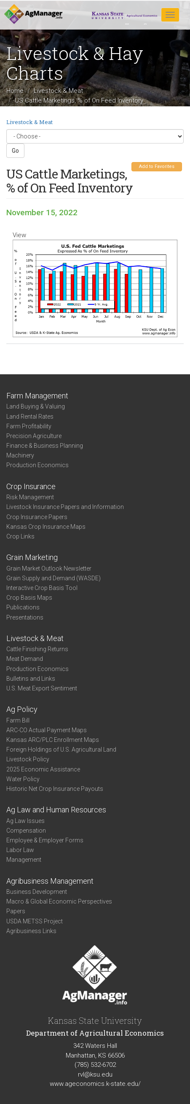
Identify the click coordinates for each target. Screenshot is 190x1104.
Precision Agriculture (34, 436)
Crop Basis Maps (29, 597)
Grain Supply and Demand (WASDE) (53, 578)
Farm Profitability (28, 426)
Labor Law (20, 850)
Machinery (20, 455)
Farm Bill (17, 720)
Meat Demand (24, 658)
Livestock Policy (27, 759)
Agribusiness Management (50, 881)
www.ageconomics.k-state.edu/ (95, 1084)
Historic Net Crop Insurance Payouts (54, 788)
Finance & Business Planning (44, 445)
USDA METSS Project (34, 921)
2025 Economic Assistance (43, 769)
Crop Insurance (31, 486)
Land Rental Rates (30, 416)
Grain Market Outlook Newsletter (48, 568)
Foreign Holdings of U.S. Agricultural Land (61, 749)
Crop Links (20, 536)
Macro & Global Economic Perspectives (59, 901)
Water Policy (23, 779)
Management (23, 859)
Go (15, 150)
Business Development (36, 891)
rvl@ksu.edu (95, 1074)
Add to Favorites (156, 166)
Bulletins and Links (30, 678)
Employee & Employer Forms (44, 840)
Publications (23, 607)
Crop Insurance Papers (36, 517)
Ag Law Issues (25, 820)
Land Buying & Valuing (35, 406)
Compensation (26, 830)
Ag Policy (21, 709)
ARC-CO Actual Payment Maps (46, 730)
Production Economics (37, 465)
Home (15, 91)
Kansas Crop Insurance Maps (46, 526)
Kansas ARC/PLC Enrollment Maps (52, 739)
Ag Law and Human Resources (56, 809)
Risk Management (30, 497)
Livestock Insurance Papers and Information (65, 506)
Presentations (24, 617)
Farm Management (37, 395)
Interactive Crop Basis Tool (42, 587)
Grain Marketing (32, 557)
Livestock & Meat (58, 91)
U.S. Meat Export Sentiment (41, 688)
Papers (15, 911)
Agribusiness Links (31, 931)
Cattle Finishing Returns (37, 649)
